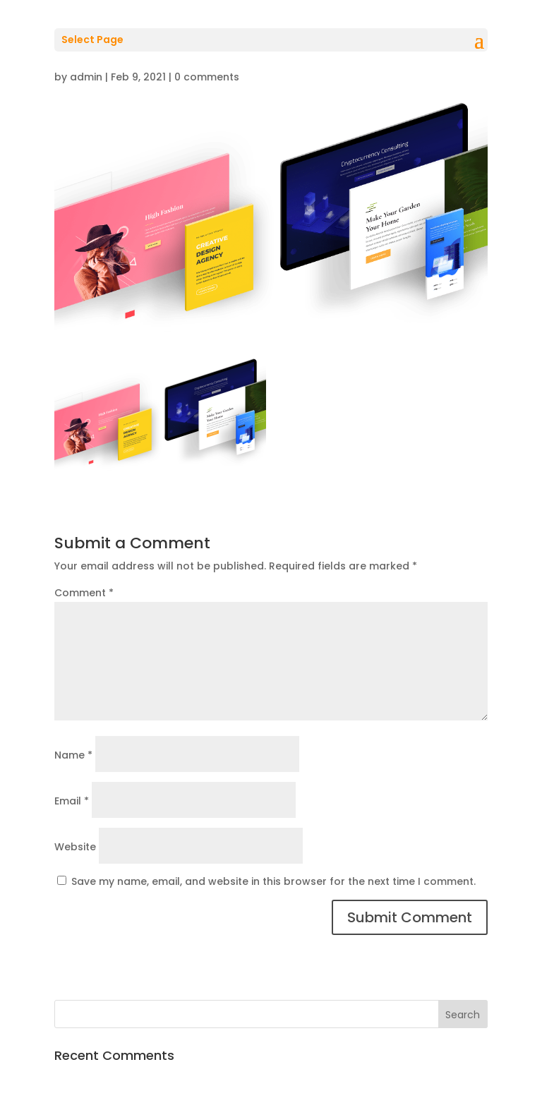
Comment (84, 593)
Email (71, 801)
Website (75, 847)
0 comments (206, 77)
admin (86, 77)
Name (73, 755)
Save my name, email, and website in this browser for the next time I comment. (273, 881)
